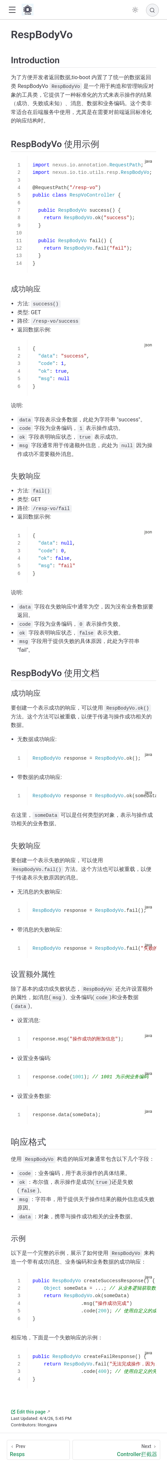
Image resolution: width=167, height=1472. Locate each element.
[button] (12, 10)
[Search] (152, 10)
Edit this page (28, 1411)
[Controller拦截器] (116, 1450)
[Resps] (38, 1450)
